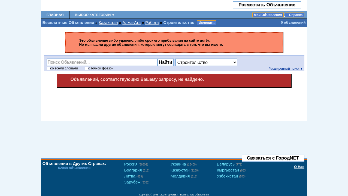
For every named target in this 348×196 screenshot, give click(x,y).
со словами (62, 68)
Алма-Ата (131, 22)
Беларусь (229, 164)
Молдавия (184, 176)
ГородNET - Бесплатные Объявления (188, 194)
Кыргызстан (232, 170)
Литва (133, 176)
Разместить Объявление (266, 4)
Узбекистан (231, 176)
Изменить (206, 23)
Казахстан (108, 22)
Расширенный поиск (285, 69)
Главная (55, 15)
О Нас (299, 167)
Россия (136, 164)
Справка (296, 15)
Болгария (136, 170)
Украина (184, 164)
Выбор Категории (95, 15)
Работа (152, 22)
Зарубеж (137, 182)
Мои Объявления (268, 15)
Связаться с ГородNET (273, 158)
